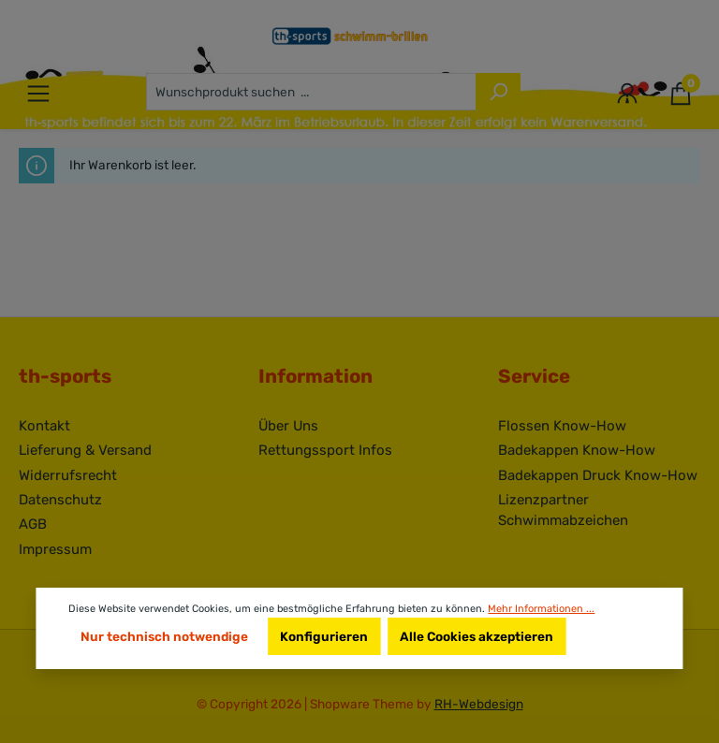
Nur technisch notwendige (164, 636)
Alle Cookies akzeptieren (476, 636)
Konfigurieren (324, 636)
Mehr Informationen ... (541, 609)
